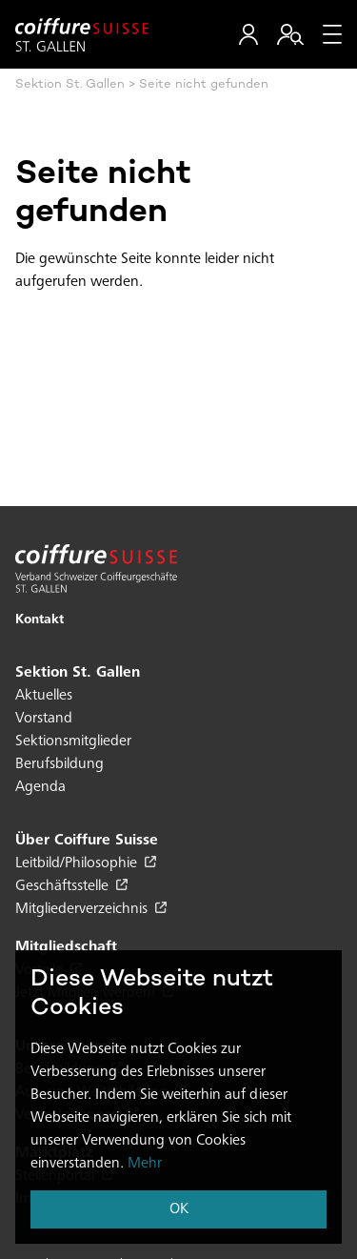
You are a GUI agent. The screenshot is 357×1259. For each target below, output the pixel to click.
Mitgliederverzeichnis (91, 909)
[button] (248, 34)
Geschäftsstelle (71, 886)
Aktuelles (43, 695)
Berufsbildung (59, 764)
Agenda (40, 787)
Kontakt (39, 620)
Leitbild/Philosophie (85, 863)
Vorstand (43, 718)
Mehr (145, 1163)
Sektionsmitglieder (73, 741)
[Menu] (332, 34)
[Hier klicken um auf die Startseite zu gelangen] (82, 35)
